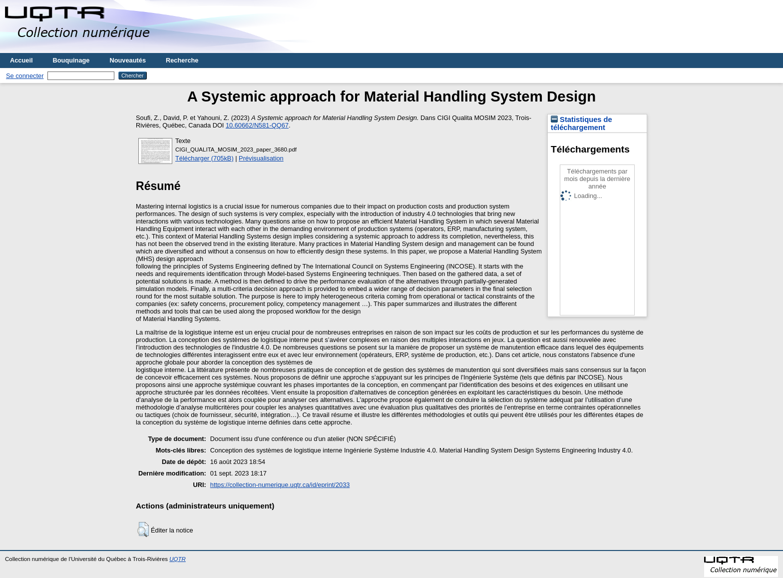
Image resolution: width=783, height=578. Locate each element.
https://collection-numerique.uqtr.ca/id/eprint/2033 (280, 484)
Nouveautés (127, 60)
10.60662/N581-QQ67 (257, 125)
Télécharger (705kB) (204, 158)
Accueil (21, 60)
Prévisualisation (261, 158)
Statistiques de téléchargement (581, 124)
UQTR (177, 559)
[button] (143, 529)
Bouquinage (71, 60)
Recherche (182, 60)
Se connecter (24, 76)
